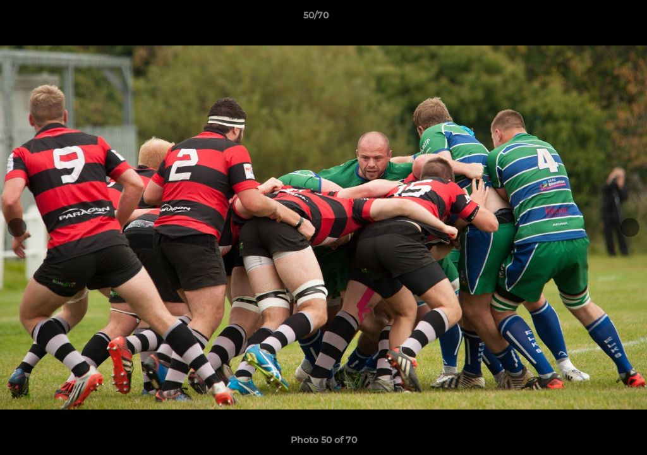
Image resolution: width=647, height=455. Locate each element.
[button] (594, 18)
